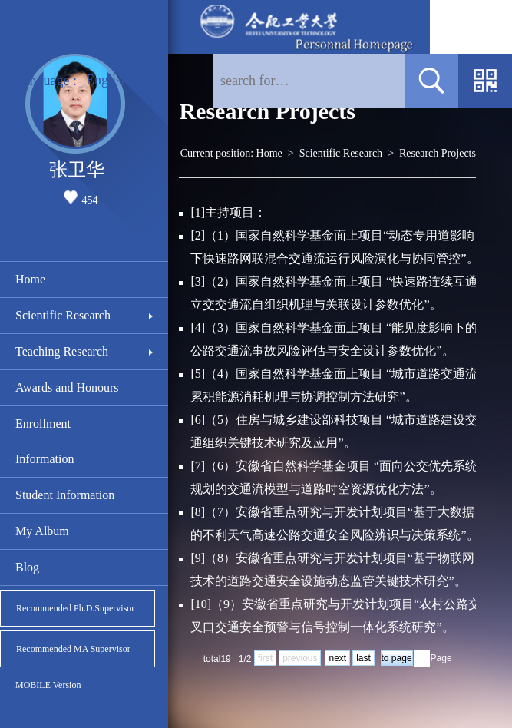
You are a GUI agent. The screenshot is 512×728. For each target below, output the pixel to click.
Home (30, 279)
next (337, 658)
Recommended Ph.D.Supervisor (75, 608)
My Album (42, 531)
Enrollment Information (44, 441)
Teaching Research (61, 351)
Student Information (64, 494)
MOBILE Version (48, 685)
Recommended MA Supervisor (73, 649)
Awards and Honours (67, 387)
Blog (27, 567)
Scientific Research (63, 315)
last (363, 658)
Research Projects (437, 153)
